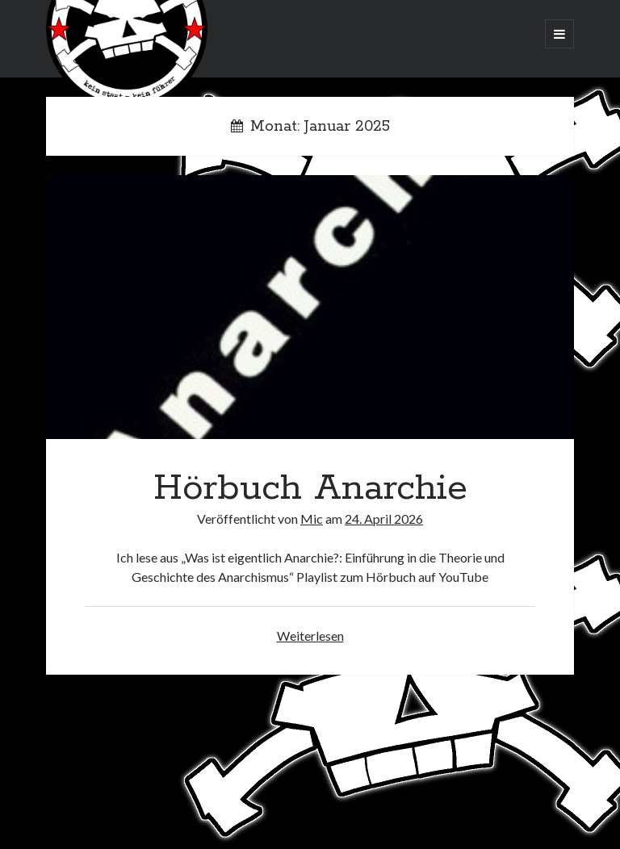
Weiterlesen (310, 635)
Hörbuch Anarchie (310, 307)
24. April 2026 (384, 518)
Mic (311, 518)
